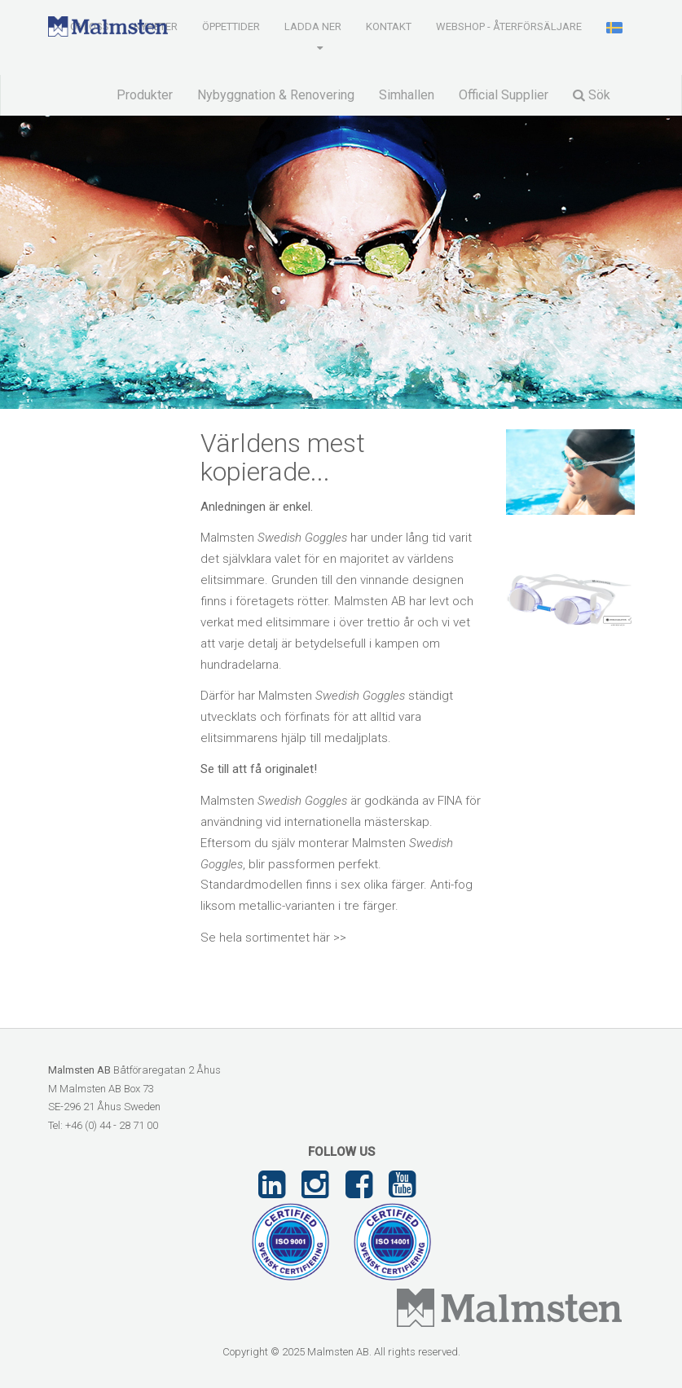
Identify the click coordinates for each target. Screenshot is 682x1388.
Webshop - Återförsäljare (509, 26)
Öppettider (231, 26)
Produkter (145, 95)
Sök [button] (591, 95)
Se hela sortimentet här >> (273, 937)
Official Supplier (503, 95)
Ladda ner (312, 26)
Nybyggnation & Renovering (275, 95)
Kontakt (388, 26)
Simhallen (406, 95)
